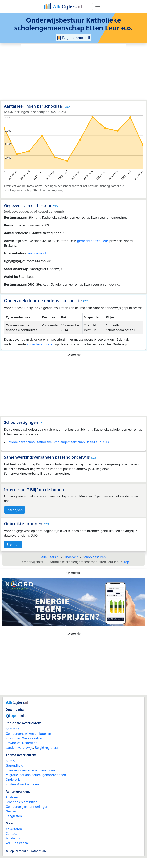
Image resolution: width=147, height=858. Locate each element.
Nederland (30, 743)
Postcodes (13, 738)
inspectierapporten (40, 344)
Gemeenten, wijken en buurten (28, 733)
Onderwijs (13, 779)
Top (126, 562)
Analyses (12, 797)
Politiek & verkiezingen (22, 784)
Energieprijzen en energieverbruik (30, 770)
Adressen (12, 729)
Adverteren (14, 829)
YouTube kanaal (17, 843)
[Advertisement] (73, 71)
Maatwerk (13, 838)
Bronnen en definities (21, 802)
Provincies (13, 743)
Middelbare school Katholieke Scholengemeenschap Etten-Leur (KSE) (59, 442)
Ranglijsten (14, 816)
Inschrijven (15, 510)
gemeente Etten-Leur (92, 241)
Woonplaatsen (32, 738)
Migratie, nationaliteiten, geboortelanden (36, 775)
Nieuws (11, 811)
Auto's (10, 761)
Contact (11, 834)
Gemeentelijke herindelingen (27, 806)
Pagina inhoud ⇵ (73, 37)
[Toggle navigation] (97, 6)
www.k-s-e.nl (36, 253)
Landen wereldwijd (19, 747)
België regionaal (47, 747)
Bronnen (13, 544)
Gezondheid (14, 765)
